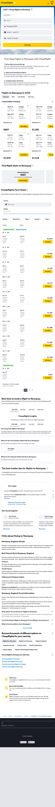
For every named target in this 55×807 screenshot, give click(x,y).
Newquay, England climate (13, 541)
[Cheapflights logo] (7, 3)
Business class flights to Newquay (12, 661)
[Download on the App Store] (31, 742)
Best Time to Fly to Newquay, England (18, 553)
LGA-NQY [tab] (31, 409)
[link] (23, 180)
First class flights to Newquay (11, 659)
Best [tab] (13, 97)
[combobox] (8, 15)
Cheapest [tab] (6, 97)
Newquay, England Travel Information (18, 593)
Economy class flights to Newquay (12, 666)
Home (4, 716)
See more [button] (7, 498)
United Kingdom (18, 716)
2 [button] (29, 390)
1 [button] (25, 390)
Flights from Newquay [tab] (25, 641)
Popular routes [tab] (22, 645)
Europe (10, 716)
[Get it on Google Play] (23, 742)
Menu (52, 3)
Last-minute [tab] (21, 97)
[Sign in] (48, 3)
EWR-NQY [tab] (40, 409)
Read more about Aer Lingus (16, 502)
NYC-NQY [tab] (15, 409)
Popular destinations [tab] (35, 645)
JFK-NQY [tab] (23, 409)
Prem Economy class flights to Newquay (14, 664)
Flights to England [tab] (41, 641)
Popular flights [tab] (7, 649)
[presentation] (32, 9)
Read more (6, 529)
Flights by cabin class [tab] (9, 641)
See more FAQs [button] (27, 628)
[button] (27, 20)
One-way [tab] (31, 97)
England (26, 716)
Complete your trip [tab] (8, 645)
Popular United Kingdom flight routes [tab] (26, 649)
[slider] (52, 214)
